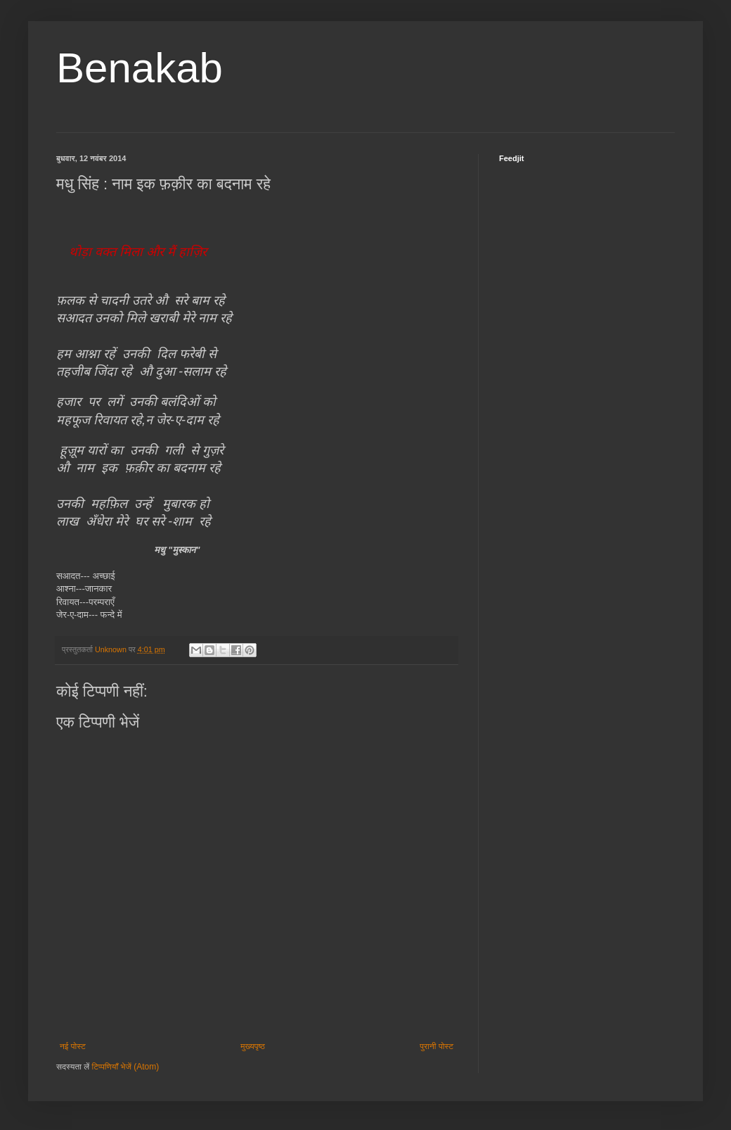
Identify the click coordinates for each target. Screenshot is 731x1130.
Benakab (139, 67)
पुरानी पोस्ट (436, 1046)
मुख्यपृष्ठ (252, 1046)
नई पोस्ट (73, 1046)
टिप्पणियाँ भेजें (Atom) (126, 1067)
